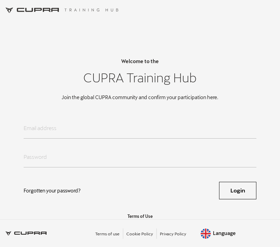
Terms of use (107, 233)
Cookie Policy (139, 233)
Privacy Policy (173, 233)
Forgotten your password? (52, 190)
